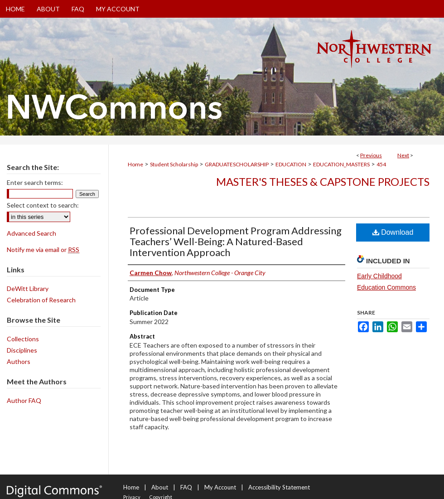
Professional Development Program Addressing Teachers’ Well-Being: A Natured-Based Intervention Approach (236, 241)
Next (403, 155)
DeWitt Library (27, 288)
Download (393, 232)
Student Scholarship (174, 164)
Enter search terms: (35, 182)
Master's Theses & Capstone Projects (323, 181)
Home (135, 164)
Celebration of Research (41, 300)
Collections (23, 339)
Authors (18, 361)
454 (381, 164)
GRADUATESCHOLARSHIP (237, 164)
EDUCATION (290, 164)
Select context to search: (43, 205)
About (159, 487)
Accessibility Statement (279, 487)
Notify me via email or (43, 249)
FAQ (186, 487)
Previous (371, 155)
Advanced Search (31, 233)
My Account (220, 487)
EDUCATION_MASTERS (341, 164)
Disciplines (22, 350)
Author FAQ (24, 400)
